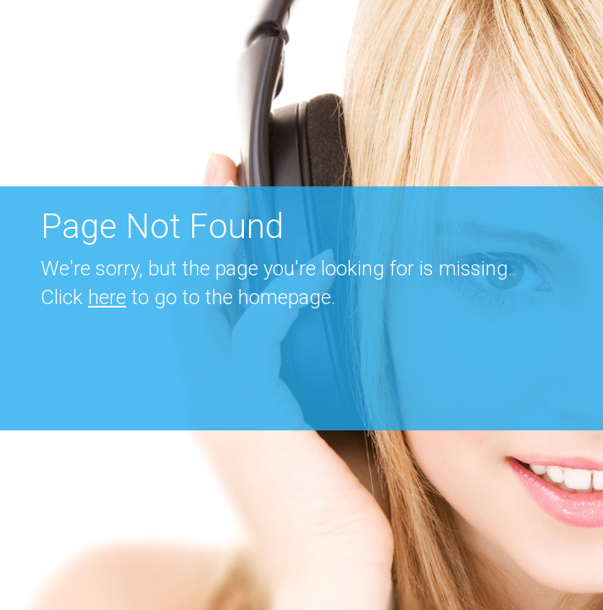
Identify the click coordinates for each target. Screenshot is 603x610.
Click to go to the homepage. (188, 297)
